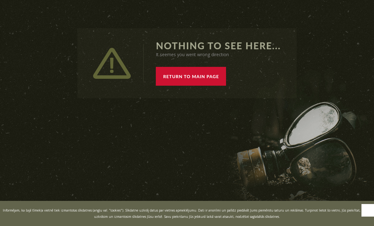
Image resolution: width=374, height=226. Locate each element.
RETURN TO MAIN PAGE (191, 76)
